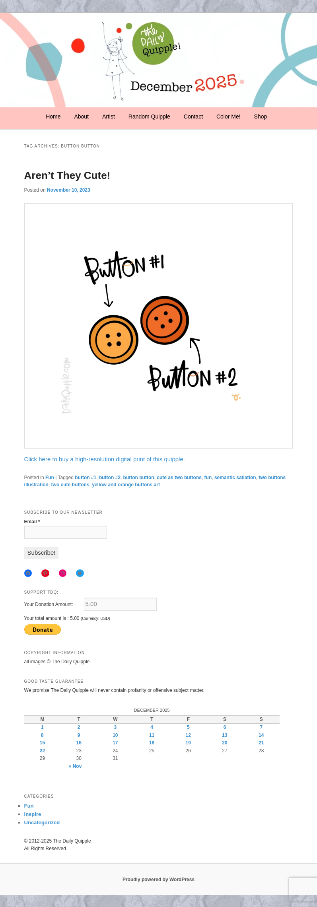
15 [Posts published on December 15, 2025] (42, 743)
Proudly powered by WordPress (158, 879)
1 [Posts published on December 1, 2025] (42, 727)
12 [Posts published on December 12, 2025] (188, 735)
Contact (193, 116)
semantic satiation (235, 477)
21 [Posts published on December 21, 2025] (261, 743)
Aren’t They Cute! (67, 175)
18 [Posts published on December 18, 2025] (151, 743)
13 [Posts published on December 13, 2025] (224, 735)
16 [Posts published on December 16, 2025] (78, 743)
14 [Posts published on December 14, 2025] (261, 735)
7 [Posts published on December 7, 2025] (261, 727)
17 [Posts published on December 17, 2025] (115, 743)
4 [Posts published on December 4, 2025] (151, 727)
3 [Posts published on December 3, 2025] (115, 727)
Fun (49, 477)
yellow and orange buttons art (126, 484)
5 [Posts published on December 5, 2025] (188, 727)
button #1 (85, 477)
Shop (260, 116)
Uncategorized (42, 822)
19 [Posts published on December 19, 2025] (188, 743)
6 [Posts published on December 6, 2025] (225, 727)
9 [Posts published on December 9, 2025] (79, 735)
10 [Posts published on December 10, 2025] (115, 735)
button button (138, 477)
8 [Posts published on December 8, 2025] (42, 735)
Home (53, 116)
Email (32, 521)
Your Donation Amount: (48, 604)
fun (208, 477)
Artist (108, 116)
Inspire (32, 814)
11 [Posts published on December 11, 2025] (151, 735)
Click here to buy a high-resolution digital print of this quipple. (104, 459)
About (81, 116)
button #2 (110, 477)
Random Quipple (149, 116)
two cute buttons (70, 484)
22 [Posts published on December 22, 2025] (42, 751)
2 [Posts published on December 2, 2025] (79, 727)
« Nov (75, 766)
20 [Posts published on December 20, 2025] (224, 743)
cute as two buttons (179, 477)
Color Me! (228, 116)
